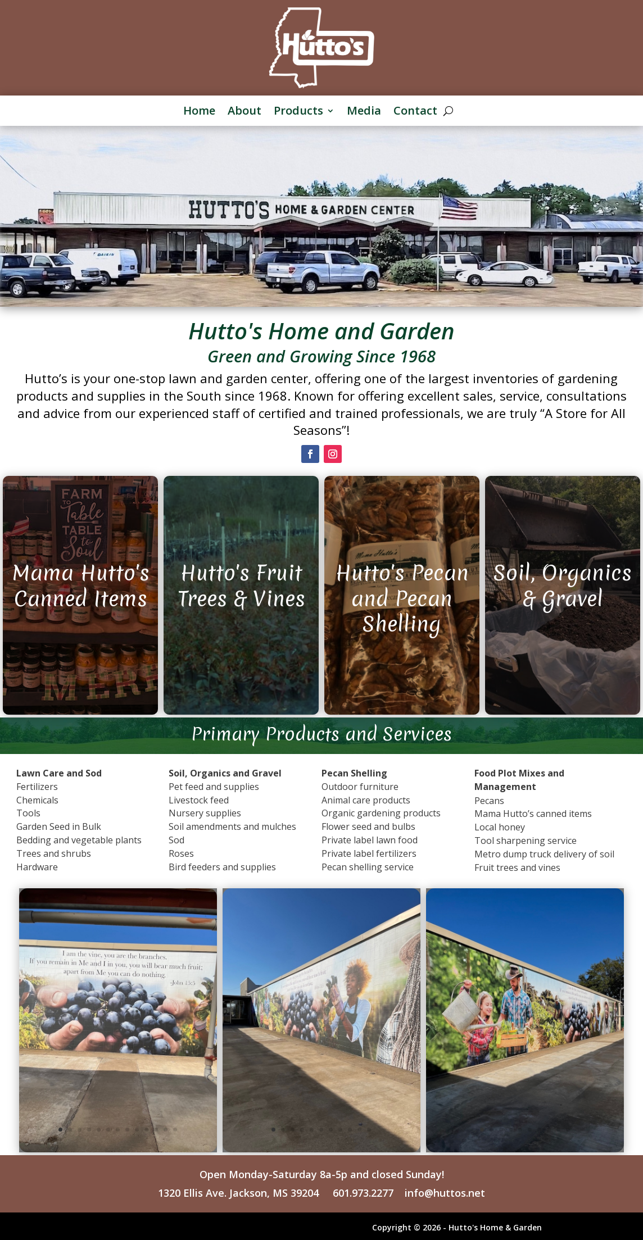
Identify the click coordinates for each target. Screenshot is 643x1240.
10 (146, 1130)
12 (165, 1130)
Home (199, 112)
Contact (415, 112)
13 (175, 1130)
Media (364, 112)
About (244, 112)
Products (298, 112)
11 (156, 1130)
